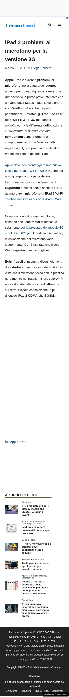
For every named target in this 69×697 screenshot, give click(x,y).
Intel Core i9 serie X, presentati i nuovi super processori (36, 530)
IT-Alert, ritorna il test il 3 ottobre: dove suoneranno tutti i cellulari (36, 548)
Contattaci (56, 667)
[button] (49, 25)
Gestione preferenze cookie (55, 694)
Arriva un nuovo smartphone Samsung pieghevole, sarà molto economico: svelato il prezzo (35, 610)
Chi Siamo (11, 690)
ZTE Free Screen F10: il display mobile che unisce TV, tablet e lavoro (35, 510)
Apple (14, 442)
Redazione (26, 690)
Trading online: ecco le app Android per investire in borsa (35, 566)
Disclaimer (57, 690)
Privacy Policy (41, 690)
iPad (23, 442)
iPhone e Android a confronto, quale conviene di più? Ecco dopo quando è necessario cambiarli (35, 587)
